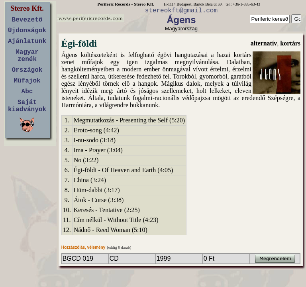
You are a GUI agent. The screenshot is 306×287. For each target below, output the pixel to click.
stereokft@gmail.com (181, 10)
